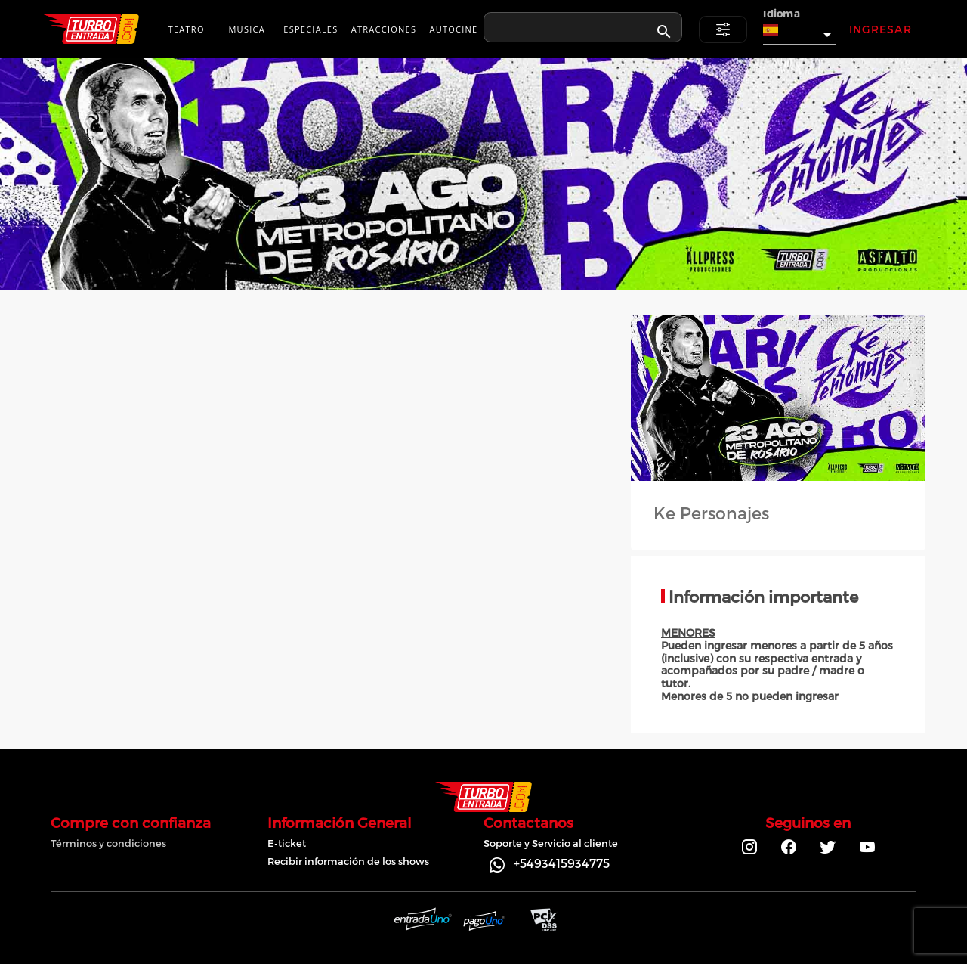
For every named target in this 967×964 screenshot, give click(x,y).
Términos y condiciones (108, 843)
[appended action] (664, 32)
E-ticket (286, 843)
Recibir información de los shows (348, 861)
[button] (799, 30)
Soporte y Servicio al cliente (551, 843)
